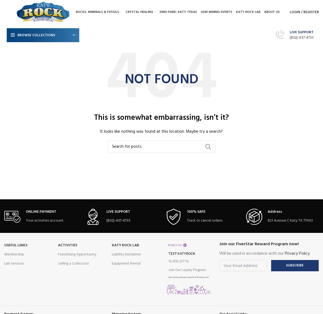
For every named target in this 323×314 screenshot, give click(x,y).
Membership (14, 254)
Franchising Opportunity (77, 254)
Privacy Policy (297, 253)
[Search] (161, 146)
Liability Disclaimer (126, 254)
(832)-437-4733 (302, 38)
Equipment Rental (126, 264)
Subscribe (295, 265)
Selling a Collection (73, 264)
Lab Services (14, 264)
